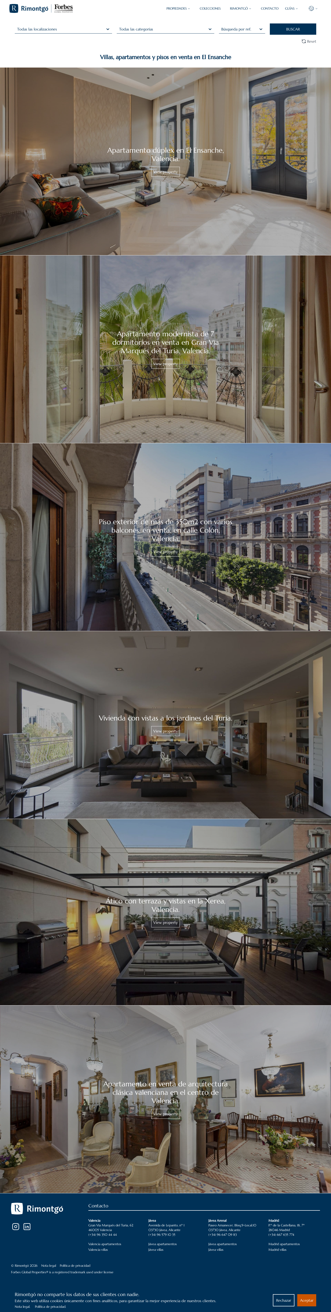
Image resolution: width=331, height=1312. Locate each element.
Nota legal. (22, 1306)
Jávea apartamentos (162, 1244)
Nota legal (48, 1265)
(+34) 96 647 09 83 (222, 1234)
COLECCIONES (210, 8)
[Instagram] (15, 1226)
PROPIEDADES (178, 8)
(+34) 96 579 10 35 (161, 1234)
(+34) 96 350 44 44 (102, 1234)
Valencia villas (98, 1250)
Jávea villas (155, 1250)
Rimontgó (241, 8)
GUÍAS (291, 8)
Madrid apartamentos (284, 1244)
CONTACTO (269, 8)
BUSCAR (293, 29)
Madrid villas (277, 1250)
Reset (308, 41)
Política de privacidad (75, 1265)
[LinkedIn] (27, 1226)
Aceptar (306, 1300)
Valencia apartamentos (104, 1244)
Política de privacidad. (50, 1306)
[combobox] (17, 29)
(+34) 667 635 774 (281, 1234)
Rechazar (283, 1300)
